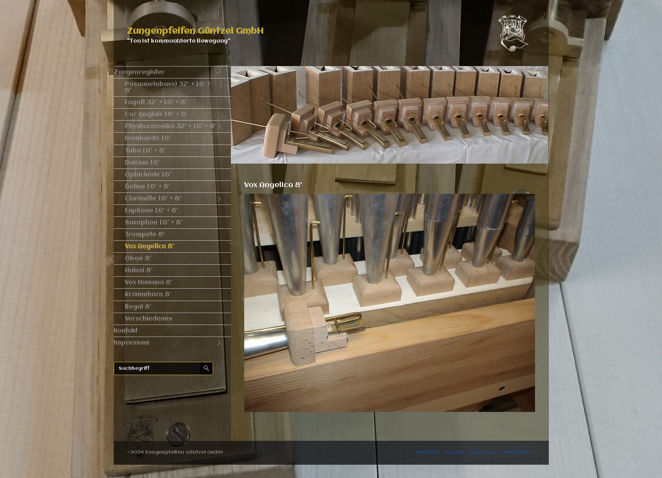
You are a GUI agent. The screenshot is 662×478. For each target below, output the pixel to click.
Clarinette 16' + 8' (153, 199)
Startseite (428, 452)
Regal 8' (138, 307)
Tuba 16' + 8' (145, 151)
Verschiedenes (148, 319)
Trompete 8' (145, 234)
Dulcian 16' (142, 163)
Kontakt (126, 331)
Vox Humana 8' (148, 282)
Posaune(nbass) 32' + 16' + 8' (167, 87)
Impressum (132, 343)
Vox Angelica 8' (149, 246)
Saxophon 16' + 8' (153, 222)
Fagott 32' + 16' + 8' (156, 102)
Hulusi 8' (139, 270)
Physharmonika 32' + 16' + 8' (170, 126)
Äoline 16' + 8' (147, 187)
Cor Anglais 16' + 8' (156, 114)
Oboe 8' (138, 258)
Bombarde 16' (148, 138)
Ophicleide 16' (148, 175)
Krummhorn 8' (148, 294)
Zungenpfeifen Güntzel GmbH (195, 31)
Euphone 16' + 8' (151, 211)
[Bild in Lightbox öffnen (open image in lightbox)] (389, 302)
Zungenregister (139, 72)
